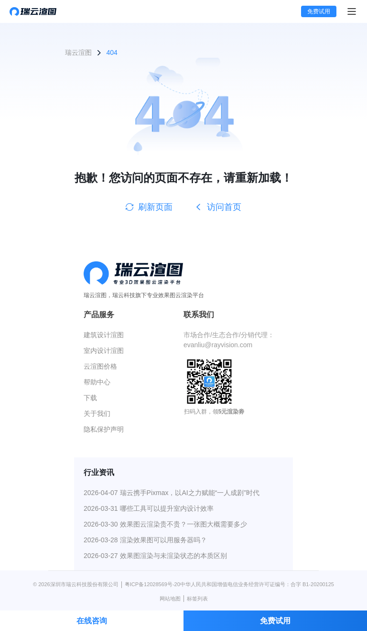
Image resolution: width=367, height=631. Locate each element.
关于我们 (97, 413)
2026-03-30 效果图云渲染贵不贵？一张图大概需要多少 (165, 524)
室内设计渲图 (104, 350)
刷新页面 (149, 207)
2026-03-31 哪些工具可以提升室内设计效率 (149, 508)
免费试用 (318, 11)
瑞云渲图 (78, 52)
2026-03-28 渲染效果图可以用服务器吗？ (145, 540)
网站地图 (170, 598)
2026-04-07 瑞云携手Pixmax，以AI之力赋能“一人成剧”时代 (171, 493)
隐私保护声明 (104, 429)
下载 (90, 398)
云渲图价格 (100, 366)
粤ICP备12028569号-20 (152, 584)
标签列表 (197, 598)
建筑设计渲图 (104, 335)
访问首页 (217, 207)
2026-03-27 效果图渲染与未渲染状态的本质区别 (155, 555)
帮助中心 (97, 382)
